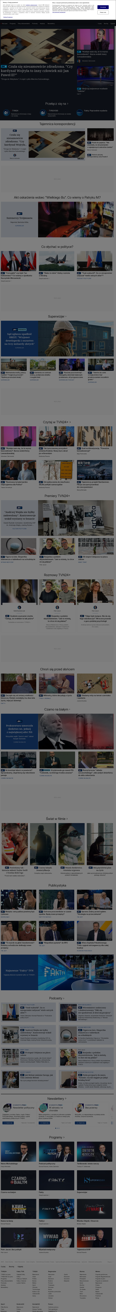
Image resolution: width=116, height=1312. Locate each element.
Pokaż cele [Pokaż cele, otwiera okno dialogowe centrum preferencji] (103, 12)
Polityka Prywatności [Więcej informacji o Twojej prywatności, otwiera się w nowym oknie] (8, 17)
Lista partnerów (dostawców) (58, 12)
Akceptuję (103, 7)
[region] (58, 10)
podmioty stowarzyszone (31, 5)
